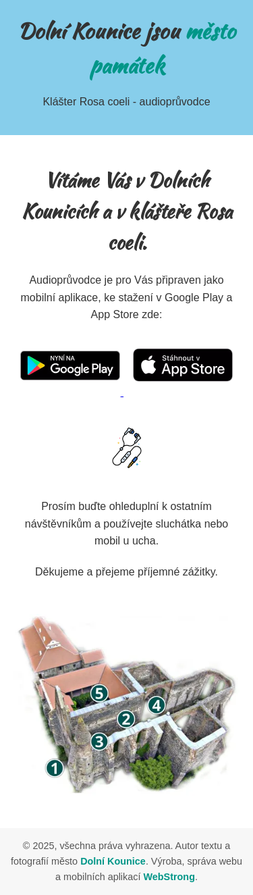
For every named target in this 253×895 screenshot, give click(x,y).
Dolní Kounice (113, 861)
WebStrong (168, 876)
